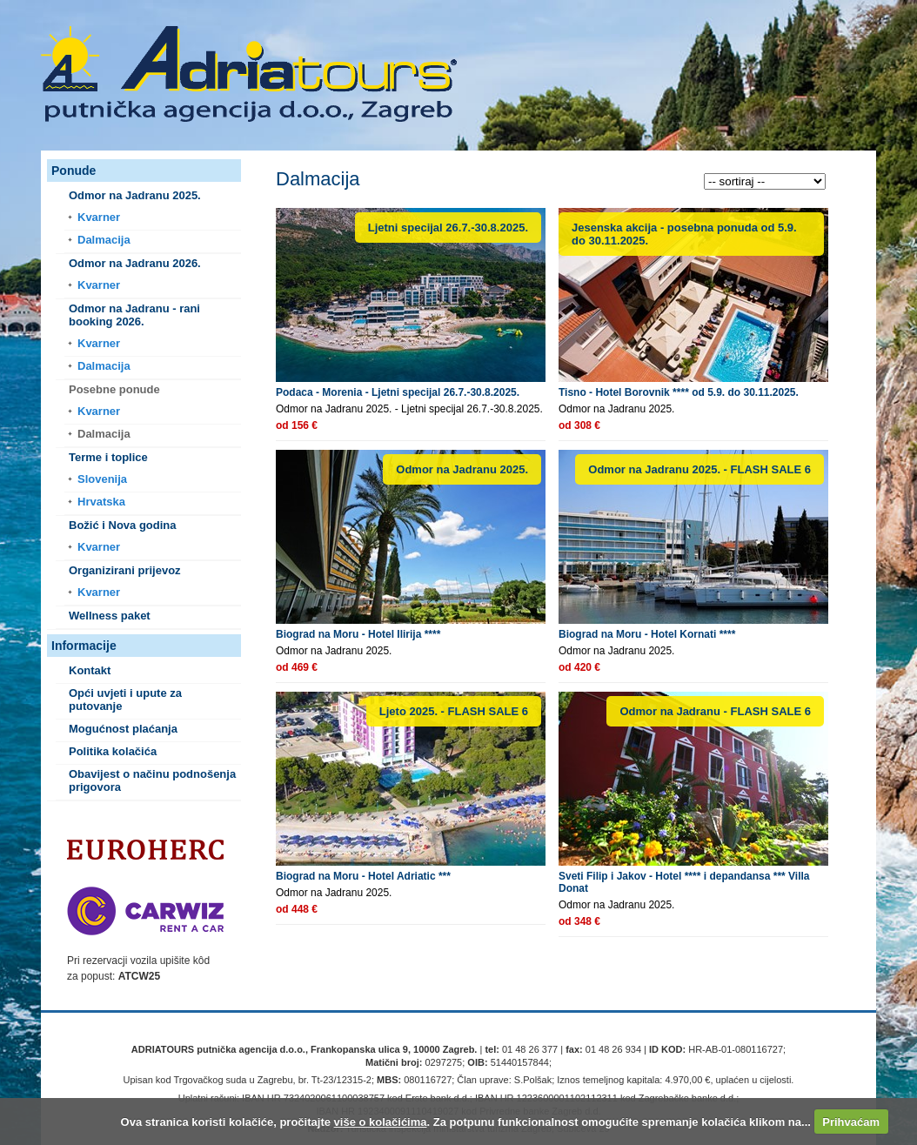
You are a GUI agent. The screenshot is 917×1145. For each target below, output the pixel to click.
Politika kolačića (113, 751)
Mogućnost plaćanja (123, 728)
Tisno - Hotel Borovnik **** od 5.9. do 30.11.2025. (679, 392)
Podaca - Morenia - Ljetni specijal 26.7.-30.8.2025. (397, 392)
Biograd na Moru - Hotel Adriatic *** (363, 876)
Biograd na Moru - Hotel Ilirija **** (358, 634)
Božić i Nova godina (123, 525)
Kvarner (98, 217)
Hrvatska (101, 501)
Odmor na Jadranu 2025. (135, 195)
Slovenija (102, 478)
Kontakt (89, 670)
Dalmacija (104, 239)
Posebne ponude (114, 389)
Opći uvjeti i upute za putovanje (125, 699)
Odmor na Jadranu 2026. (135, 263)
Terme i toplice (108, 457)
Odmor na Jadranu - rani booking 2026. (134, 315)
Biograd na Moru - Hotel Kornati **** (647, 634)
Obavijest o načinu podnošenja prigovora (152, 780)
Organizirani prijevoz (125, 570)
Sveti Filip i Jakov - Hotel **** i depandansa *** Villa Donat (684, 882)
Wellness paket (110, 615)
